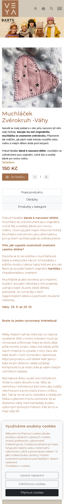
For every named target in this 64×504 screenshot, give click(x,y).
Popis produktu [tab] (32, 192)
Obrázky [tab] (32, 199)
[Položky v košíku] (43, 8)
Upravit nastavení (32, 475)
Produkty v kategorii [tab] (32, 206)
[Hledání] (51, 9)
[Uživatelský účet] (35, 8)
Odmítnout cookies (32, 484)
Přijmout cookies (32, 492)
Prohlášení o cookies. (17, 465)
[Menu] (59, 8)
